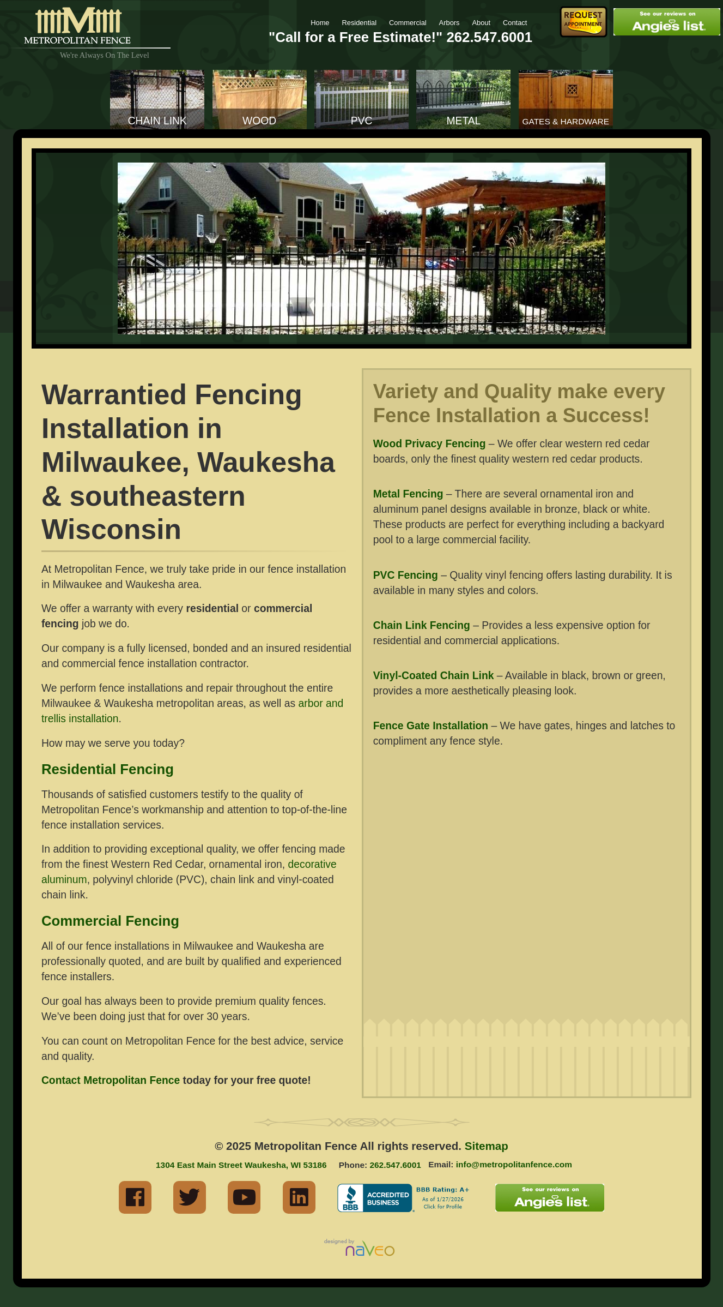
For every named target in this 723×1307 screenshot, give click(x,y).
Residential (359, 23)
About (481, 23)
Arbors (449, 23)
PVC (362, 121)
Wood (259, 121)
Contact (515, 23)
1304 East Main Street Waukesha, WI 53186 (241, 1165)
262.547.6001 (489, 37)
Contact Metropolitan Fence (110, 1080)
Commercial (408, 23)
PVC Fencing (405, 575)
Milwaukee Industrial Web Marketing (361, 1248)
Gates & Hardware (566, 121)
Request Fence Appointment (583, 22)
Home (320, 23)
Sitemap (486, 1146)
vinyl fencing (514, 575)
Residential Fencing (107, 769)
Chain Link (157, 121)
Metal (463, 121)
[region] (361, 248)
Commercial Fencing (110, 920)
